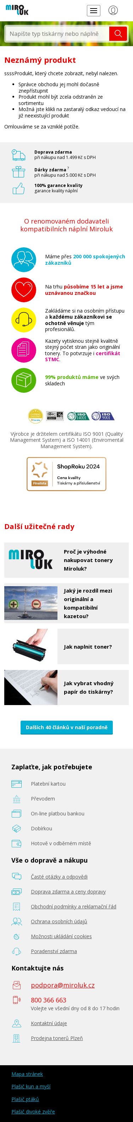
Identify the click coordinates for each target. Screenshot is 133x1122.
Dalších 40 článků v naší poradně (66, 727)
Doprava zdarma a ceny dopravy (68, 891)
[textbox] (57, 34)
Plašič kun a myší (30, 1086)
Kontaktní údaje (49, 1023)
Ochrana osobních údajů (59, 921)
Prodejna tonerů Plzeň (57, 1038)
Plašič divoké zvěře (33, 1111)
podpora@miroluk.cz (63, 985)
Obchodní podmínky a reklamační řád (73, 906)
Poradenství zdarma (54, 951)
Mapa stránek (27, 1074)
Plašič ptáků (25, 1099)
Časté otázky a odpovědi (59, 876)
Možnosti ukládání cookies (61, 936)
